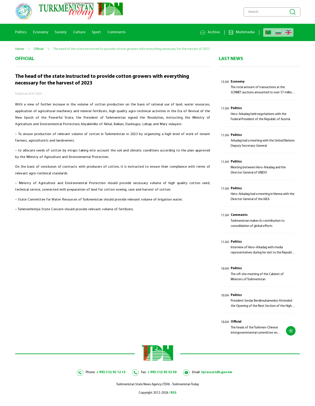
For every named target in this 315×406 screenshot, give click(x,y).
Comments (116, 32)
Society (61, 32)
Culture (79, 32)
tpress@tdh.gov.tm (216, 372)
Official (236, 321)
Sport (96, 32)
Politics (21, 32)
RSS (174, 393)
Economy (40, 32)
